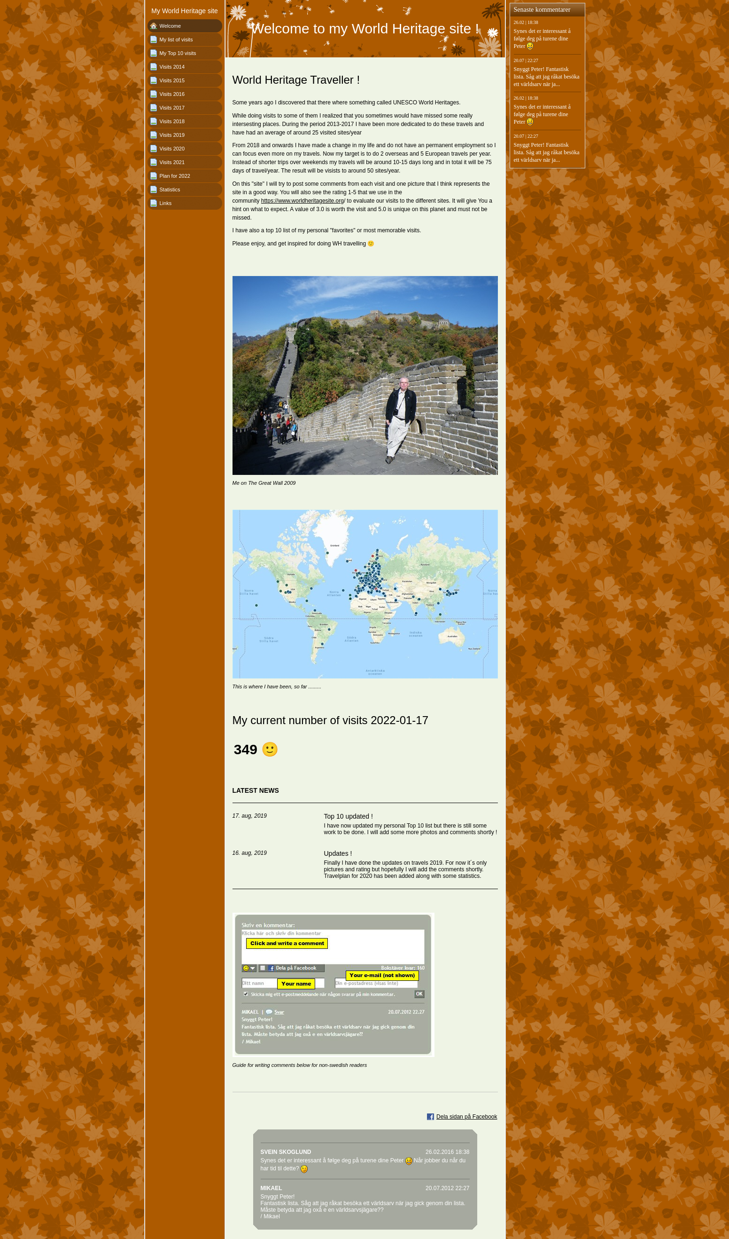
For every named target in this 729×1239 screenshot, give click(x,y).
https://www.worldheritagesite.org (302, 200)
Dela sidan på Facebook (466, 1116)
